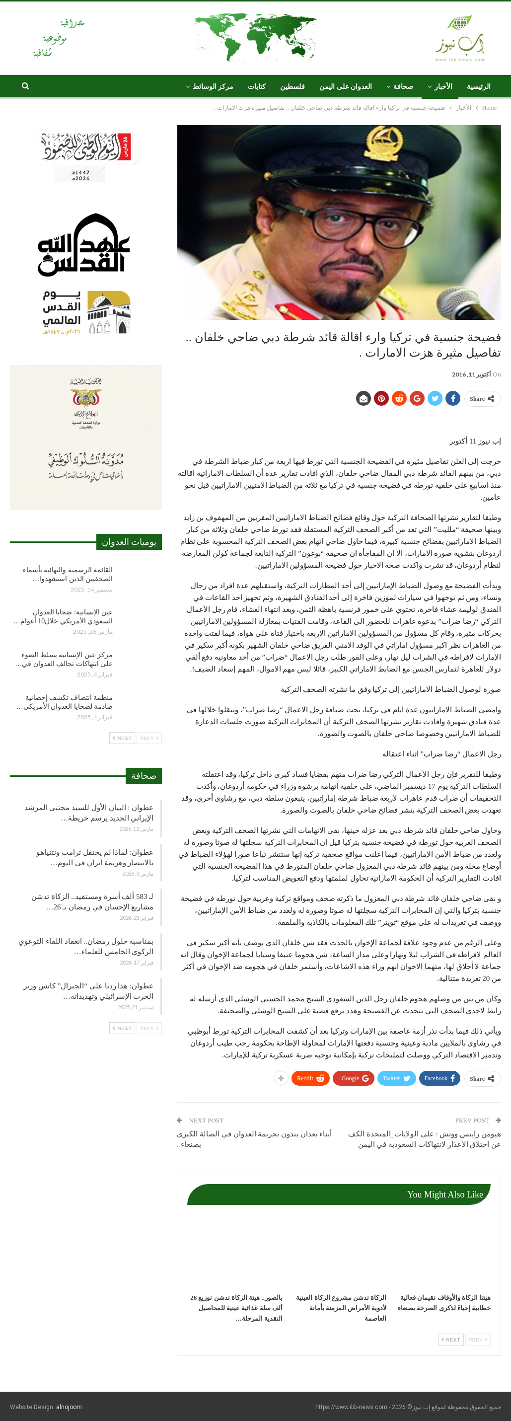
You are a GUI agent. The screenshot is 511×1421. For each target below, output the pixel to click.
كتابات (257, 86)
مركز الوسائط (213, 86)
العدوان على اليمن (345, 86)
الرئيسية (479, 86)
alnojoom (69, 1407)
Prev (478, 1340)
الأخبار (443, 86)
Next (450, 1340)
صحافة (403, 86)
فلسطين (292, 86)
